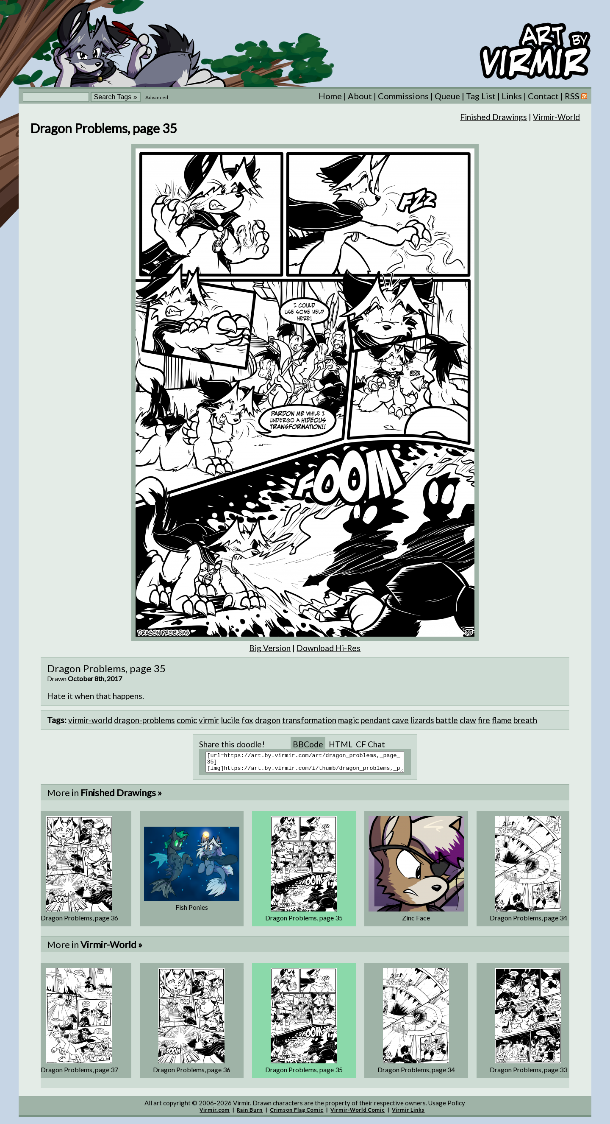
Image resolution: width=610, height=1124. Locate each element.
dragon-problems (144, 720)
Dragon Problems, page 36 (79, 921)
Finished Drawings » (121, 796)
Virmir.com (215, 1113)
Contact (543, 96)
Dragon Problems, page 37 (79, 1073)
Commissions (403, 96)
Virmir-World (556, 117)
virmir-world (90, 720)
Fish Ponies (191, 911)
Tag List (481, 96)
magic (348, 720)
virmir (209, 720)
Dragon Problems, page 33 (528, 1073)
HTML (340, 744)
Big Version (270, 648)
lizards (422, 720)
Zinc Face (416, 921)
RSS (576, 96)
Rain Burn (250, 1113)
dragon (267, 720)
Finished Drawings (493, 117)
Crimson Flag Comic (296, 1113)
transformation (309, 720)
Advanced (156, 97)
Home (330, 96)
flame (502, 720)
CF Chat (370, 744)
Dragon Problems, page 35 (304, 921)
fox (247, 720)
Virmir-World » (111, 948)
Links (512, 96)
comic (187, 720)
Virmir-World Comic (357, 1113)
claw (468, 720)
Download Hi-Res (328, 648)
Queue (447, 96)
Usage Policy (446, 1106)
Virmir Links (408, 1113)
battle (447, 720)
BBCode (308, 744)
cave (400, 720)
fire (484, 720)
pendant (375, 720)
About (360, 96)
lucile (230, 720)
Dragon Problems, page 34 (528, 921)
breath (525, 720)
